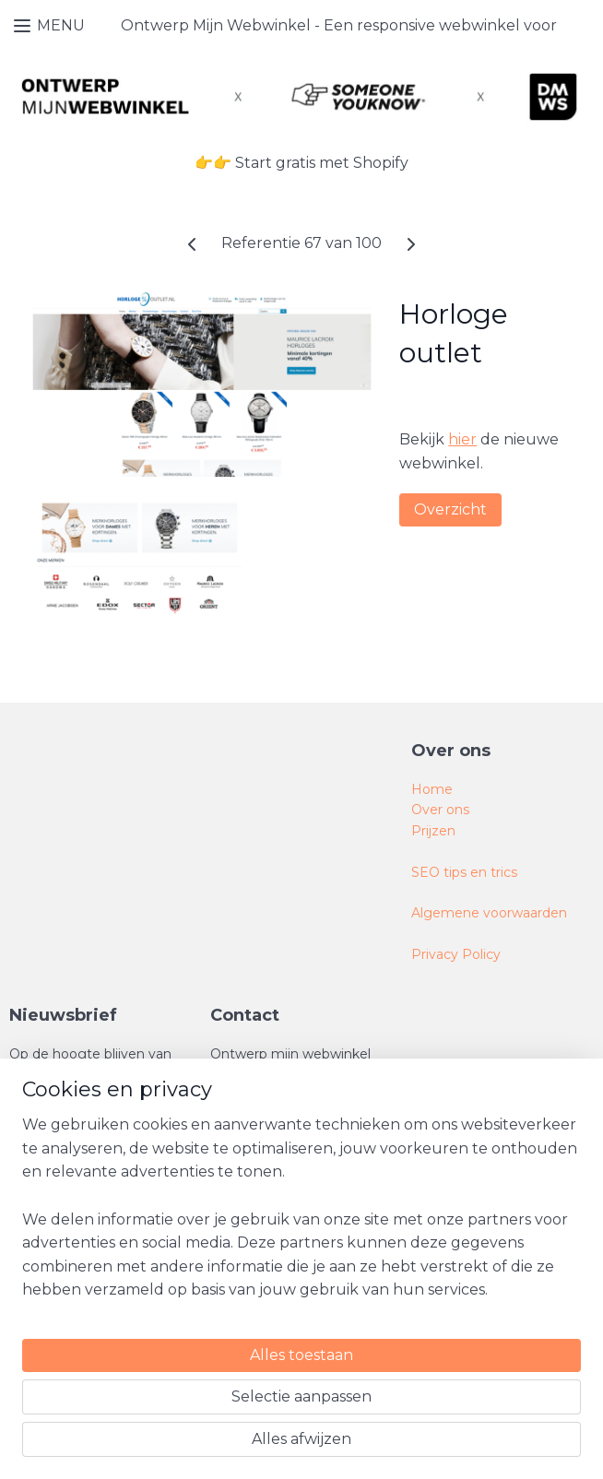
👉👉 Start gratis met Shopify (301, 163)
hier (462, 439)
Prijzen (433, 830)
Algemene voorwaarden (489, 913)
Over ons (440, 809)
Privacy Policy (456, 954)
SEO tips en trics (464, 872)
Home (432, 789)
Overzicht (450, 509)
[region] (179, 1303)
